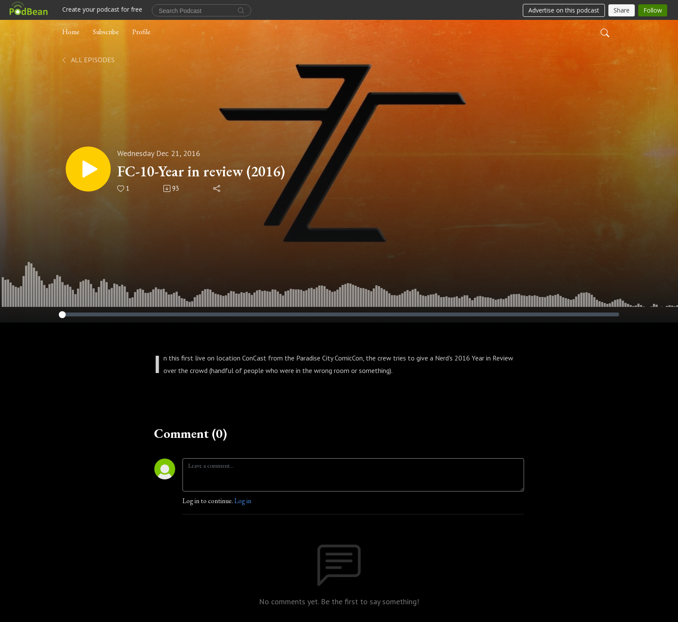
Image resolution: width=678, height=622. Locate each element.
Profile (141, 31)
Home (71, 31)
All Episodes (88, 59)
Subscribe (106, 31)
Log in (242, 500)
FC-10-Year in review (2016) (201, 171)
